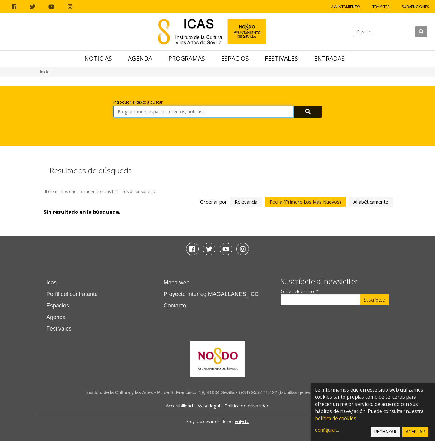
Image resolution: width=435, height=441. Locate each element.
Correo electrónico (300, 291)
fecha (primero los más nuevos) (305, 202)
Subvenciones (415, 6)
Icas (51, 282)
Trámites (380, 6)
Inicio (44, 71)
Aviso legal (208, 405)
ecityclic (242, 421)
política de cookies (335, 418)
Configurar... (327, 430)
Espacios (235, 58)
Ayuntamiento (345, 6)
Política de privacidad (246, 405)
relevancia (246, 202)
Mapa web (176, 282)
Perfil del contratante (72, 294)
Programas (186, 58)
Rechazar (385, 431)
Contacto (175, 306)
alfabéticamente (370, 202)
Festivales (281, 58)
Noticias (98, 58)
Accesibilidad (179, 405)
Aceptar (415, 431)
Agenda (140, 58)
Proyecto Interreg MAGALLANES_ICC (211, 294)
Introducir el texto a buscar (138, 102)
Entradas (329, 58)
